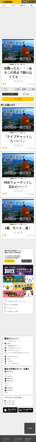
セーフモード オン (9, 261)
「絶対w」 (8, 359)
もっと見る (18, 99)
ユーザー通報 (31, 89)
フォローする (9, 403)
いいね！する (9, 401)
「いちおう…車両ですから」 (12, 363)
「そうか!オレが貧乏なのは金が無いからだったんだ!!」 (17, 353)
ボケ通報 (17, 89)
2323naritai (8, 376)
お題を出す (23, 5)
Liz (6, 393)
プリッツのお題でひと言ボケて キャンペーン (18, 300)
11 (4, 148)
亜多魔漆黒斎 (9, 371)
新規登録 (25, 1)
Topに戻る (29, 428)
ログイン (32, 1)
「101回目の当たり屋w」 (11, 356)
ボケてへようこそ (26, 261)
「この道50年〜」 (10, 361)
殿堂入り (5, 440)
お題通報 (24, 89)
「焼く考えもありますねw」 (12, 350)
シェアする (4, 89)
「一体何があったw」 (11, 341)
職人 (32, 5)
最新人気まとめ (17, 440)
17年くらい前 (30, 84)
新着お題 (27, 440)
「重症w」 (8, 343)
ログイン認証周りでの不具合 (18, 311)
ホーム (4, 5)
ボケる (13, 5)
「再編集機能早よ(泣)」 (11, 346)
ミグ (7, 374)
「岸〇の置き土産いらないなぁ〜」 (14, 348)
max (6, 385)
